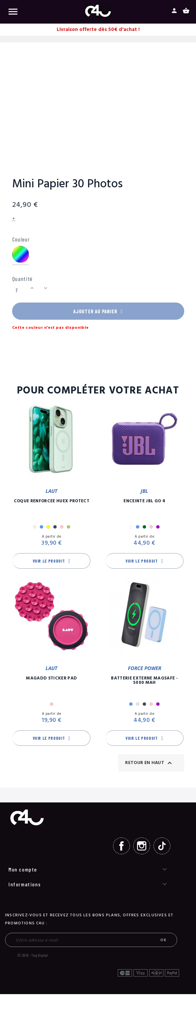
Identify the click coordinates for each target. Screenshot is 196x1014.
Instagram (142, 847)
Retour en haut (149, 765)
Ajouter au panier (98, 312)
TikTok (162, 847)
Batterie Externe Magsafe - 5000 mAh (144, 682)
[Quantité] (20, 290)
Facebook (121, 847)
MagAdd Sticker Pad (51, 680)
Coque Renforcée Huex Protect (51, 503)
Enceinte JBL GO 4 (144, 503)
